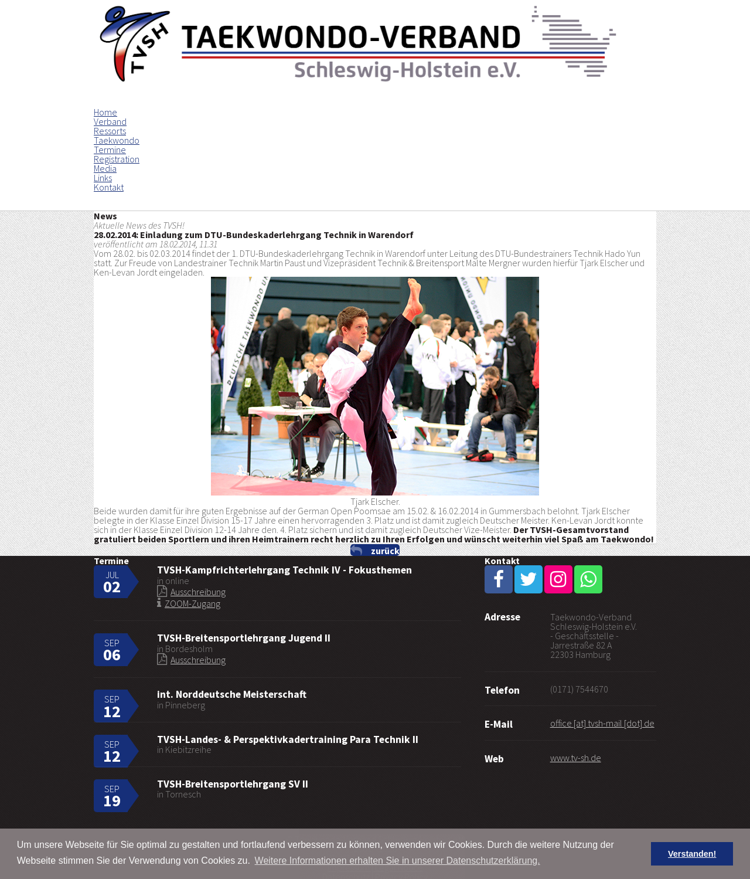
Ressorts (110, 131)
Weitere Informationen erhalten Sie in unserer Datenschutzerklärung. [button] (397, 861)
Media (105, 168)
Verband (110, 121)
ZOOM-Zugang (192, 603)
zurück (385, 550)
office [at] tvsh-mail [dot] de (602, 723)
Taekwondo (116, 140)
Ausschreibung (198, 592)
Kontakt (109, 187)
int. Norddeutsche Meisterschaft (231, 694)
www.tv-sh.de (575, 757)
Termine (110, 149)
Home (105, 112)
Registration (116, 159)
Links (103, 178)
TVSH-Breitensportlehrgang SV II (232, 784)
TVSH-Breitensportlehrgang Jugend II (243, 638)
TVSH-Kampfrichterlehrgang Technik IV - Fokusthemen (284, 570)
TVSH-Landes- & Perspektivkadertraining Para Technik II (287, 739)
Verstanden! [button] (692, 853)
